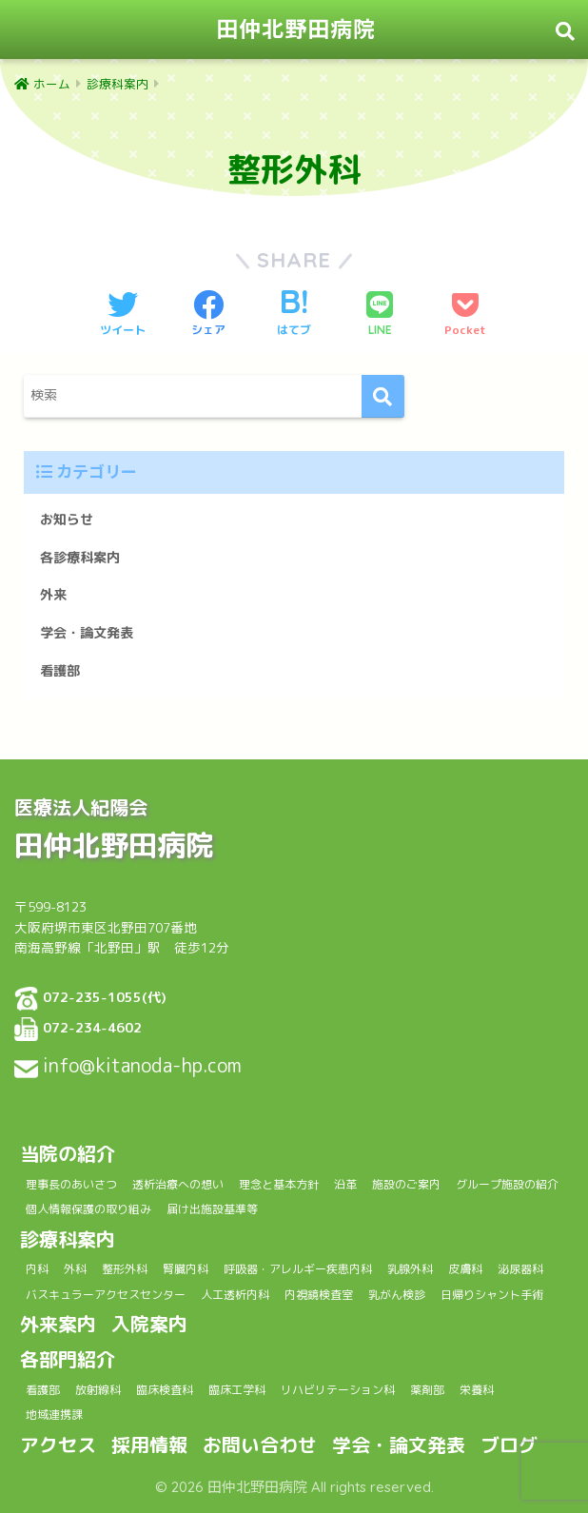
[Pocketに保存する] (465, 315)
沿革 (345, 1184)
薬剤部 (427, 1390)
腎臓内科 (185, 1269)
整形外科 (124, 1269)
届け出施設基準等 (212, 1209)
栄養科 (477, 1390)
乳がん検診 (396, 1295)
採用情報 (149, 1444)
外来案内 (58, 1323)
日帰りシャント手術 (492, 1295)
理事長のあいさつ (71, 1184)
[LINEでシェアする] (379, 315)
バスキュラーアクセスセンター (106, 1295)
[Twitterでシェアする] (123, 315)
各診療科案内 (80, 557)
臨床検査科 (164, 1390)
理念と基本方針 (279, 1184)
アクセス (58, 1444)
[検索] (383, 396)
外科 (75, 1269)
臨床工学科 (236, 1390)
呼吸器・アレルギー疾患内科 (298, 1269)
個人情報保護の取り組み (88, 1209)
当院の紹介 (67, 1153)
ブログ (509, 1444)
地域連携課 (54, 1414)
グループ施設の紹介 (507, 1184)
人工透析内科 (235, 1295)
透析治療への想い (178, 1184)
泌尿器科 (520, 1269)
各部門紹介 (67, 1359)
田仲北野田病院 (296, 29)
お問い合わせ (260, 1444)
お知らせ (66, 519)
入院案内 (149, 1323)
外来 (53, 594)
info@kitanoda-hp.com (142, 1064)
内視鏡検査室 (318, 1295)
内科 (37, 1269)
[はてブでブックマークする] (294, 315)
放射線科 (98, 1390)
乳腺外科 (410, 1269)
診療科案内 (67, 1239)
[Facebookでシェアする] (208, 315)
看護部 (60, 670)
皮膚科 (465, 1269)
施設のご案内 (406, 1184)
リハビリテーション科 (338, 1390)
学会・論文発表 (86, 632)
